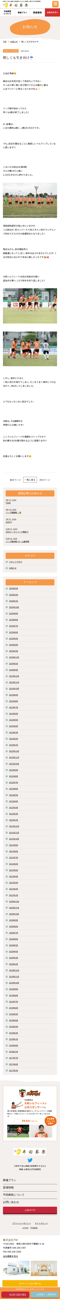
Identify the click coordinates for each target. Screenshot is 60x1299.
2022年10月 (14, 763)
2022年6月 (13, 788)
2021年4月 (13, 876)
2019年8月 (13, 995)
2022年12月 (14, 751)
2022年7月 (13, 782)
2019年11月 (14, 976)
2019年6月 (13, 1008)
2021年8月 (13, 851)
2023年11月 (14, 682)
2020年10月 (14, 914)
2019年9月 (13, 989)
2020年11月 (14, 907)
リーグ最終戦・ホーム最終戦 (17, 541)
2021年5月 (13, 870)
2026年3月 (13, 594)
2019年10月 (14, 982)
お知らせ (14, 41)
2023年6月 (13, 713)
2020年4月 (13, 951)
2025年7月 (13, 626)
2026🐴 (9, 522)
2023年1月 (13, 745)
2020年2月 (13, 964)
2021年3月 (13, 882)
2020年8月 (13, 926)
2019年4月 (13, 1020)
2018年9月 (13, 1045)
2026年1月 (13, 601)
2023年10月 (14, 688)
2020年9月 (13, 920)
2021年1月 (13, 895)
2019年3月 (13, 1026)
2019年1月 (13, 1039)
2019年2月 (13, 1033)
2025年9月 (13, 613)
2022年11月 (14, 757)
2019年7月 (13, 1001)
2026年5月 (13, 588)
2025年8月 (13, 619)
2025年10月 (14, 607)
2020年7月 (13, 932)
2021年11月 (14, 832)
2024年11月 (14, 657)
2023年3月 (13, 732)
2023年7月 (13, 707)
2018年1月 (13, 1051)
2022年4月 (13, 801)
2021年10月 (14, 838)
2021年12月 (14, 826)
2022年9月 (13, 770)
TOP (5, 41)
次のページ (44, 479)
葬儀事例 (37, 12)
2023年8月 (13, 701)
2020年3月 (13, 957)
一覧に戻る (30, 479)
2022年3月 (13, 807)
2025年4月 (13, 644)
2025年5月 (13, 638)
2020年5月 (13, 945)
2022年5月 (13, 795)
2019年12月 (14, 970)
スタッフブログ (15, 561)
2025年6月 (13, 632)
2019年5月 (13, 1014)
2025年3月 (13, 651)
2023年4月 (13, 726)
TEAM (8, 502)
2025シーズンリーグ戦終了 (17, 531)
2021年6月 (13, 864)
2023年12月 (14, 676)
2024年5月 (13, 663)
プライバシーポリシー (21, 1223)
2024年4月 (13, 669)
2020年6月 (13, 939)
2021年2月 (13, 889)
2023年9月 (13, 695)
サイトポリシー (41, 1223)
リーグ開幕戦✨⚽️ (13, 512)
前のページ (15, 479)
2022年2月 (13, 813)
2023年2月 (13, 738)
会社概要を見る (10, 1256)
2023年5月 (13, 719)
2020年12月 (14, 901)
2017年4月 (13, 1064)
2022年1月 (13, 820)
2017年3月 (13, 1070)
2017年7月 (13, 1058)
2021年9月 (13, 845)
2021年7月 (13, 857)
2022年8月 (13, 776)
